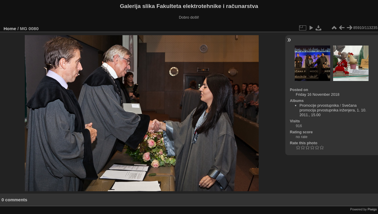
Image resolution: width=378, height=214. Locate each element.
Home (10, 28)
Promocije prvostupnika (319, 105)
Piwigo (372, 209)
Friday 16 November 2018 (317, 94)
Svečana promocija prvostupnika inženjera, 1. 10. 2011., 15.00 (332, 110)
